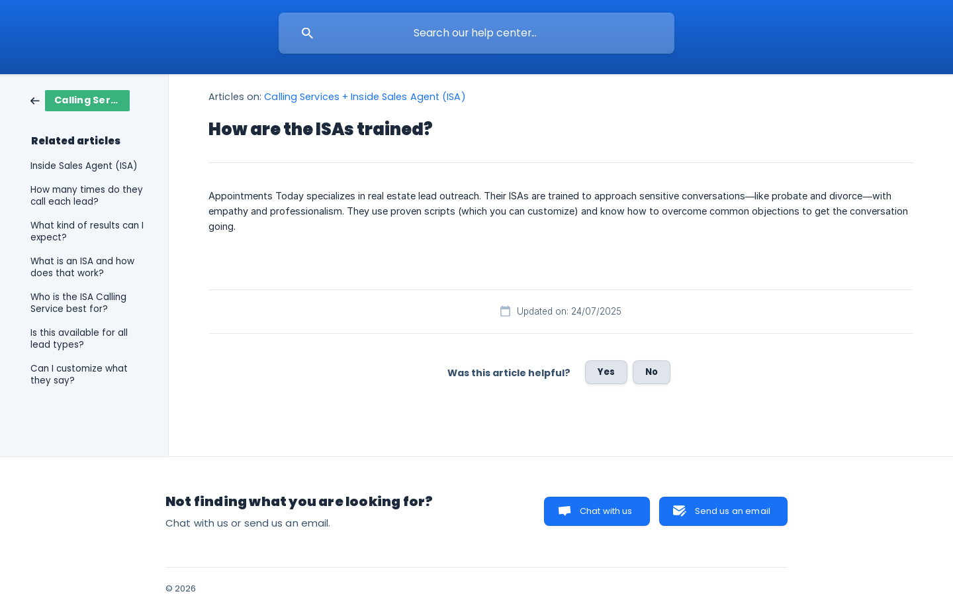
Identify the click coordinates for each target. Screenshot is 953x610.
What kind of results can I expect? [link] (87, 231)
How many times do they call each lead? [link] (86, 195)
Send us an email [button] (732, 511)
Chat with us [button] (606, 511)
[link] (80, 99)
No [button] (651, 372)
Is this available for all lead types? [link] (79, 339)
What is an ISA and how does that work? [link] (82, 267)
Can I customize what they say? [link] (79, 374)
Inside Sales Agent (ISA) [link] (83, 166)
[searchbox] (476, 33)
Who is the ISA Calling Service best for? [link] (78, 303)
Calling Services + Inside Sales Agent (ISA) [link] (364, 96)
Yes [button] (606, 372)
